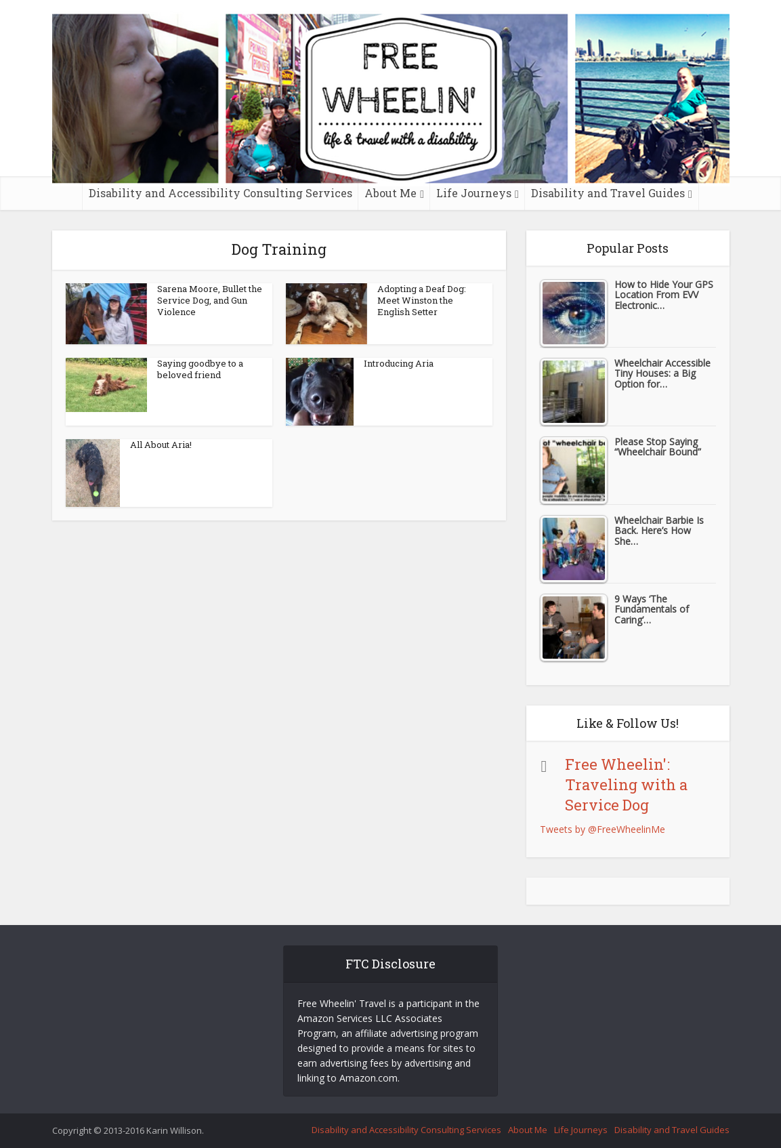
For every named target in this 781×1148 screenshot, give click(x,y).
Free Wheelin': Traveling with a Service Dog (626, 784)
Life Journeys (473, 193)
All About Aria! (161, 444)
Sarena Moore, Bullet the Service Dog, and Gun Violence (209, 300)
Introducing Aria (399, 363)
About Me (390, 193)
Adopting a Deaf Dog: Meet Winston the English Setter (421, 300)
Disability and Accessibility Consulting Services (220, 193)
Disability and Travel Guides (608, 193)
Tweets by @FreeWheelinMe (602, 829)
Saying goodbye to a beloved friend (200, 369)
